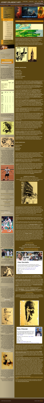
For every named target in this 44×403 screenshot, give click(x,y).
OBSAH (25, 5)
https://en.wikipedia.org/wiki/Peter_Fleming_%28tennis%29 (11, 247)
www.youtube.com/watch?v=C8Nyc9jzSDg (7, 195)
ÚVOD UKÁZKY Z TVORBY (4, 5)
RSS (36, 1)
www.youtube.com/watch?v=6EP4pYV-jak (7, 198)
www (7, 193)
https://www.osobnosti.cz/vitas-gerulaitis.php (31, 248)
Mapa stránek (31, 1)
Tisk (39, 1)
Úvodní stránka (25, 1)
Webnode (41, 400)
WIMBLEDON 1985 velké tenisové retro (16, 5)
